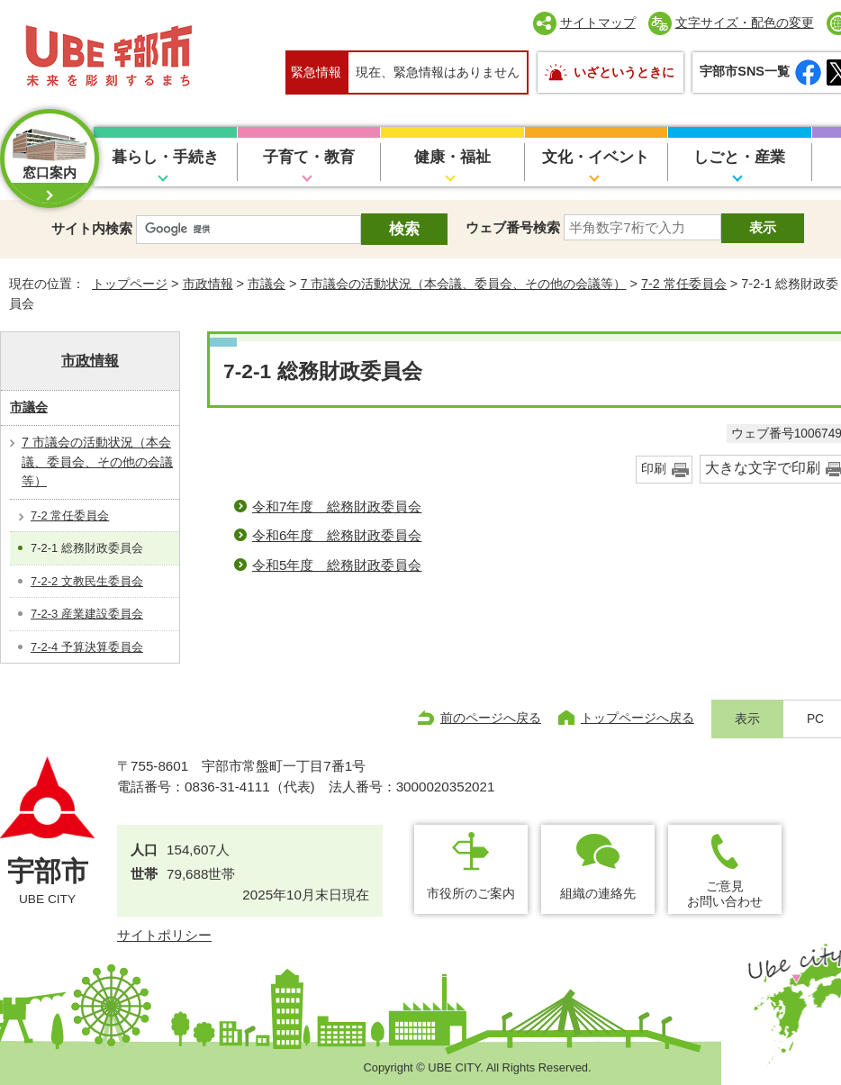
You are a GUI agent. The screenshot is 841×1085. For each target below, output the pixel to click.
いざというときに (624, 72)
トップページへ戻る (637, 717)
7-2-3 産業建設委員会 (87, 613)
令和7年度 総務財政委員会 (336, 506)
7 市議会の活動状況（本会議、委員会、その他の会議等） (463, 283)
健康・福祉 (452, 157)
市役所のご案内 (471, 893)
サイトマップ (598, 22)
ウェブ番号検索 (513, 227)
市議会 (266, 283)
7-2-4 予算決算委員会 (87, 647)
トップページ (129, 283)
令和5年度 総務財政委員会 (336, 565)
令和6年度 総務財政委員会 (336, 535)
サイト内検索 (91, 228)
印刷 (653, 468)
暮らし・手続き (165, 157)
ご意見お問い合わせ (725, 894)
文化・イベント (595, 157)
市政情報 (208, 283)
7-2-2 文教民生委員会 (87, 581)
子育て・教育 (309, 157)
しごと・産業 (739, 157)
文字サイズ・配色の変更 (744, 22)
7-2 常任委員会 (684, 283)
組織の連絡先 (598, 893)
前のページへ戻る (490, 717)
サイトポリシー (164, 935)
